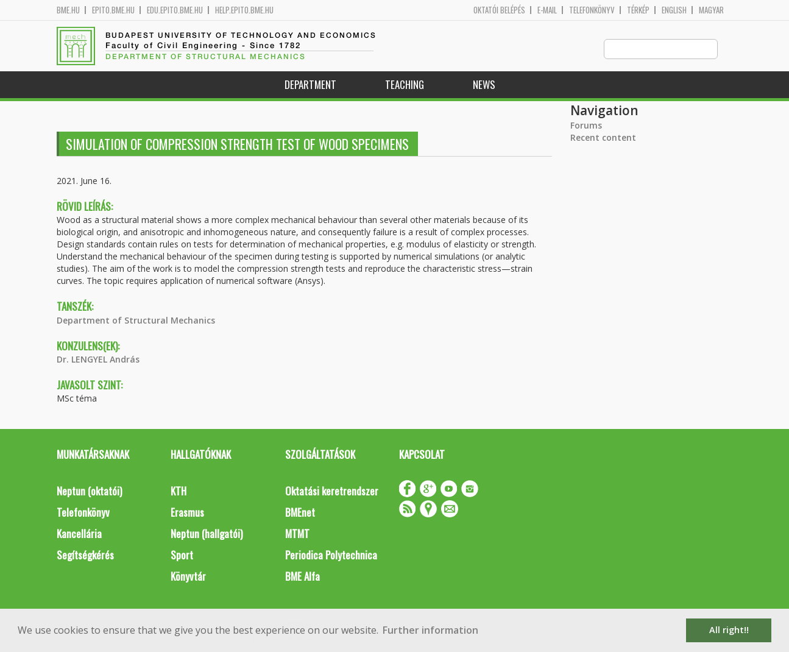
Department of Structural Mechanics (136, 321)
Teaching (404, 85)
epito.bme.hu (113, 10)
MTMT (297, 534)
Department (310, 85)
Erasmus (187, 512)
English (674, 10)
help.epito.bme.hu (244, 10)
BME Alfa (302, 576)
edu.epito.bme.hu (175, 10)
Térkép (638, 10)
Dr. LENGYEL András (98, 360)
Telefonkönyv (592, 10)
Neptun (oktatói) (89, 491)
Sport (182, 555)
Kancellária (79, 534)
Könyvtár (188, 576)
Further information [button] (430, 630)
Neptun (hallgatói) (206, 534)
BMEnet (300, 512)
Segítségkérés (85, 555)
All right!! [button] (729, 630)
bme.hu (68, 10)
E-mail (547, 10)
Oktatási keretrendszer (331, 491)
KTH (178, 491)
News (484, 85)
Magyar (711, 10)
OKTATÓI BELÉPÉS (499, 10)
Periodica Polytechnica (331, 555)
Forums (586, 126)
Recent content (603, 138)
